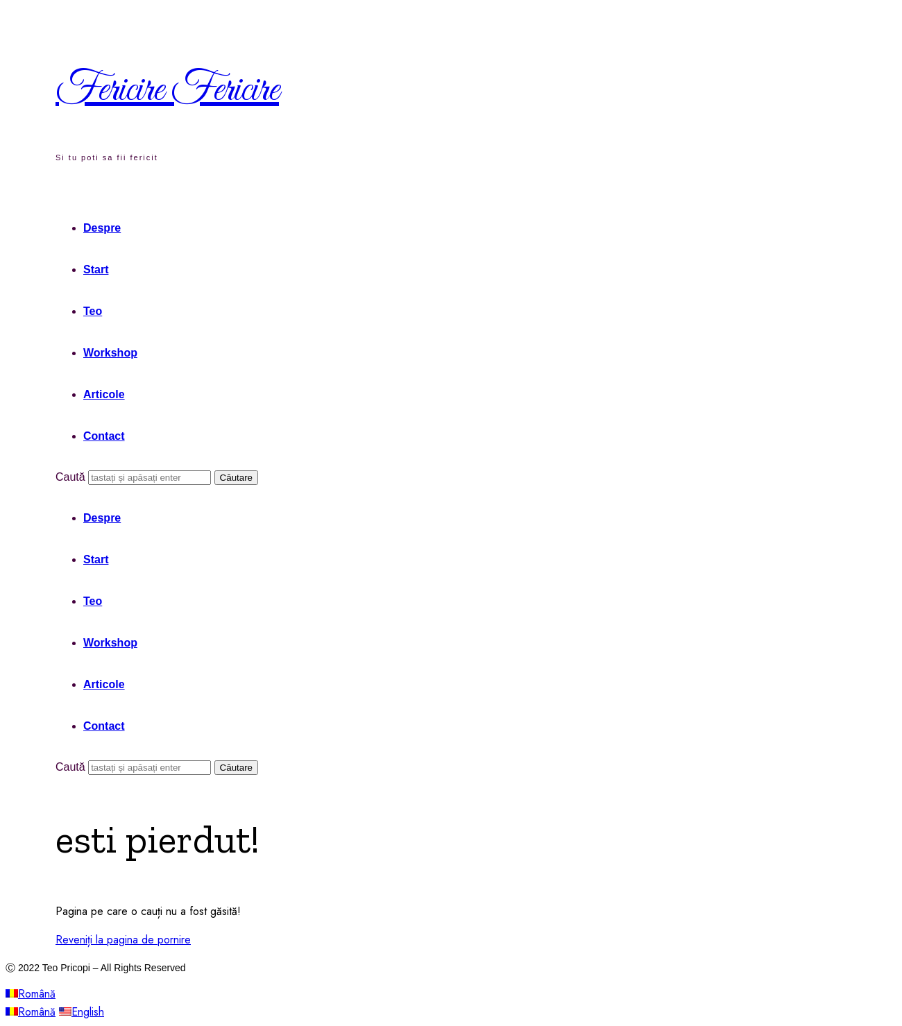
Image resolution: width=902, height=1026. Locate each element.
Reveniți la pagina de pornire (123, 940)
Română (31, 994)
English (81, 1012)
